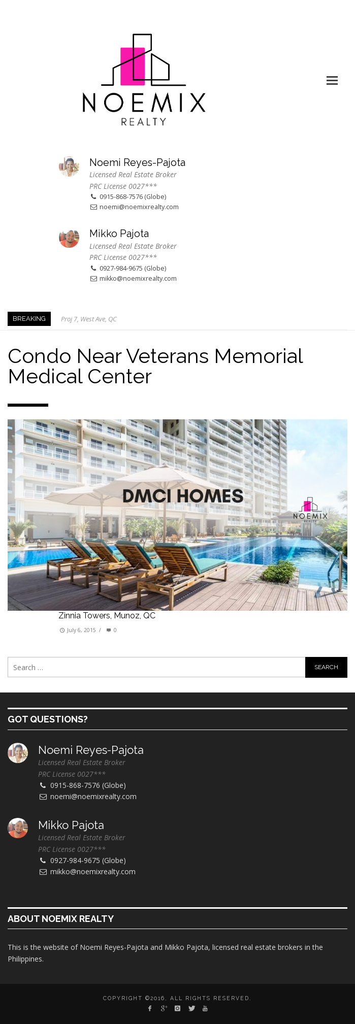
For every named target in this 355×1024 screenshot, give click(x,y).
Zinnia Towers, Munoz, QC (106, 615)
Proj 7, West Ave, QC (89, 318)
